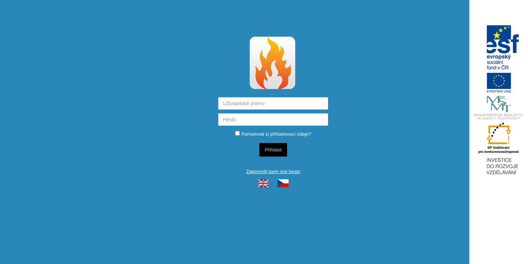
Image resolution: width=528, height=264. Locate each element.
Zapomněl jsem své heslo (273, 171)
